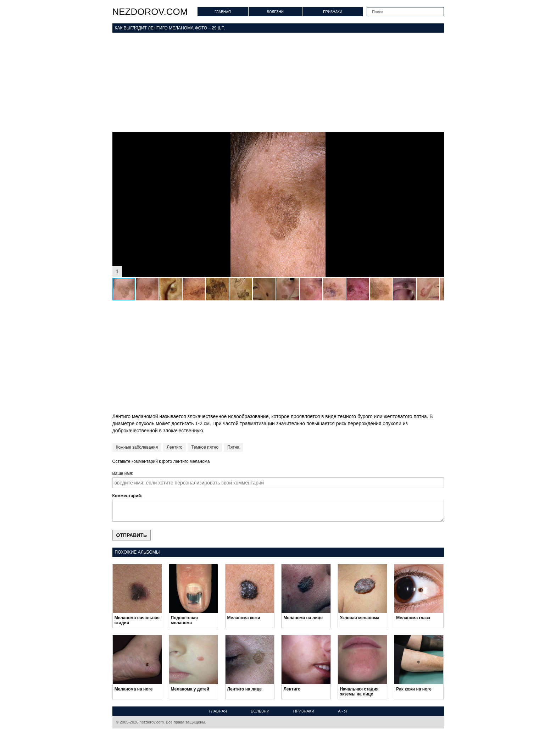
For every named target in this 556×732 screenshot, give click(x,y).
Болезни (275, 12)
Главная (223, 12)
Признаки (332, 12)
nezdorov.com (150, 11)
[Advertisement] (278, 82)
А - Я (342, 711)
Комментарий (126, 495)
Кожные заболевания (137, 447)
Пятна (233, 447)
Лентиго (174, 447)
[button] (437, 138)
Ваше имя (122, 473)
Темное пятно (204, 447)
